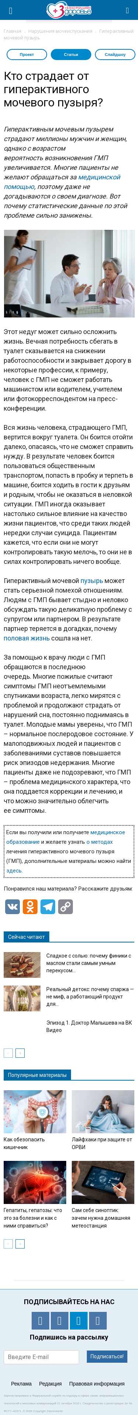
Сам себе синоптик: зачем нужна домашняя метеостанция (101, 1218)
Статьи (71, 54)
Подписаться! (107, 1356)
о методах (99, 842)
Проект (27, 54)
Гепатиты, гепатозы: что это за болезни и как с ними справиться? (33, 1218)
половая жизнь (27, 638)
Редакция (50, 1384)
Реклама (21, 1384)
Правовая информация (97, 1384)
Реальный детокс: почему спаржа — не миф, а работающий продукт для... (90, 996)
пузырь (92, 580)
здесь (14, 870)
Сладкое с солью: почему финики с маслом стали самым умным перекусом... (88, 963)
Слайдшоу (115, 54)
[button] (127, 10)
